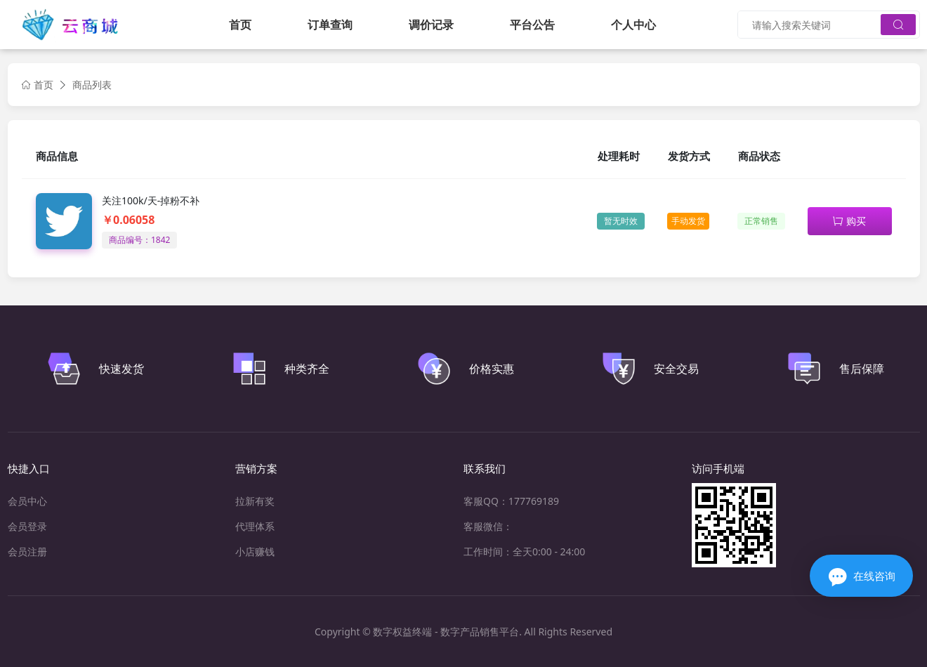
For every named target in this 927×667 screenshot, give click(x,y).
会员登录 (27, 526)
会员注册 (27, 551)
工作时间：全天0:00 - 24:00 (524, 551)
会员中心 (27, 501)
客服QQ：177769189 (511, 501)
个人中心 (633, 24)
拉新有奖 (255, 501)
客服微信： (488, 526)
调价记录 (431, 24)
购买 (849, 220)
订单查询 (330, 24)
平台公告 (532, 24)
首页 (240, 24)
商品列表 (92, 84)
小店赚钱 (255, 551)
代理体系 (255, 526)
